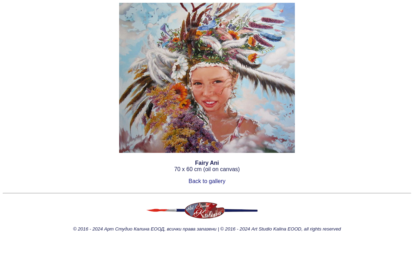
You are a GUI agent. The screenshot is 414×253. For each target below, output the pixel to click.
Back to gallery (207, 181)
